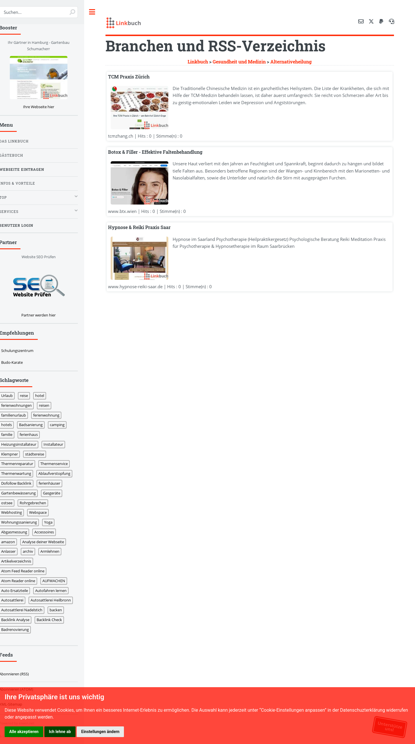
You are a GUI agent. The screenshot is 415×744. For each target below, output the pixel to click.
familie (14, 434)
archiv (35, 551)
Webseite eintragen (28, 169)
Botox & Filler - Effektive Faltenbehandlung (162, 152)
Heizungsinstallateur (26, 444)
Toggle (100, 12)
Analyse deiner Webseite (50, 541)
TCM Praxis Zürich (136, 77)
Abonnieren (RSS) (21, 673)
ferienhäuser (56, 483)
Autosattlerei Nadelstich (29, 609)
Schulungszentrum (24, 350)
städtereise (41, 454)
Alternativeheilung (294, 62)
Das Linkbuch (21, 141)
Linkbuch (201, 62)
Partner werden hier (46, 315)
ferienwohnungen (23, 405)
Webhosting (18, 512)
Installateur (60, 444)
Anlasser (15, 551)
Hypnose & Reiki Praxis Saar (146, 227)
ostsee (14, 502)
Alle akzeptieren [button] (24, 731)
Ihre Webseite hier (45, 106)
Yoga (55, 522)
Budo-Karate (19, 362)
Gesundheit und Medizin (242, 62)
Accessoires (51, 532)
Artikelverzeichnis (23, 561)
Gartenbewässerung (25, 493)
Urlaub (14, 395)
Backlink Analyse (22, 619)
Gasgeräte (58, 493)
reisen (51, 405)
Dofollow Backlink (23, 483)
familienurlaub (20, 415)
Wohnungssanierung (26, 522)
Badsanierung (38, 424)
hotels (13, 424)
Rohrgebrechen (40, 502)
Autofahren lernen (58, 590)
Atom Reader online (25, 580)
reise (31, 395)
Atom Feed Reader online (30, 571)
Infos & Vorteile (24, 183)
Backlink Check (56, 619)
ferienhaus (36, 434)
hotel (46, 395)
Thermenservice (61, 463)
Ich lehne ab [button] (60, 731)
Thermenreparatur (24, 463)
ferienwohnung (53, 415)
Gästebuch (18, 155)
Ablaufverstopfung (62, 473)
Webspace (45, 512)
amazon (15, 541)
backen (63, 609)
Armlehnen (57, 551)
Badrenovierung (22, 629)
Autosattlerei (19, 600)
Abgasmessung (21, 532)
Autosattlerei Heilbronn (58, 600)
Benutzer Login (23, 225)
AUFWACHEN (61, 580)
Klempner (16, 454)
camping (64, 424)
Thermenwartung (23, 473)
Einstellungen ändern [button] (100, 731)
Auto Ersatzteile (21, 590)
